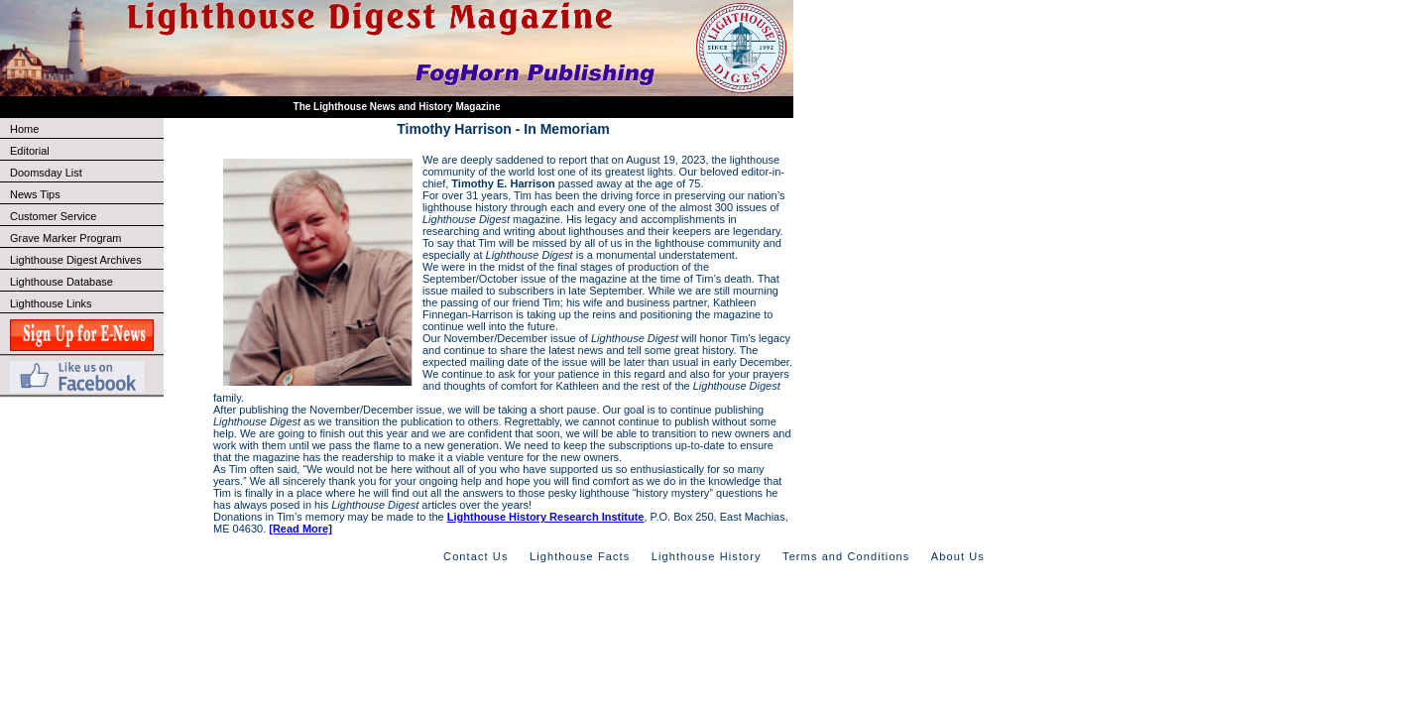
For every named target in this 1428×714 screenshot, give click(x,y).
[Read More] (300, 529)
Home (24, 129)
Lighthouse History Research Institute (546, 517)
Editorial (86, 151)
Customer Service (86, 216)
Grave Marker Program (65, 238)
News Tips (35, 194)
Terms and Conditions (845, 556)
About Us (958, 556)
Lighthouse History (707, 556)
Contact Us (475, 556)
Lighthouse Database (61, 282)
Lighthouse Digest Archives (76, 260)
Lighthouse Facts (580, 556)
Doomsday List (46, 172)
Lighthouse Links (51, 303)
